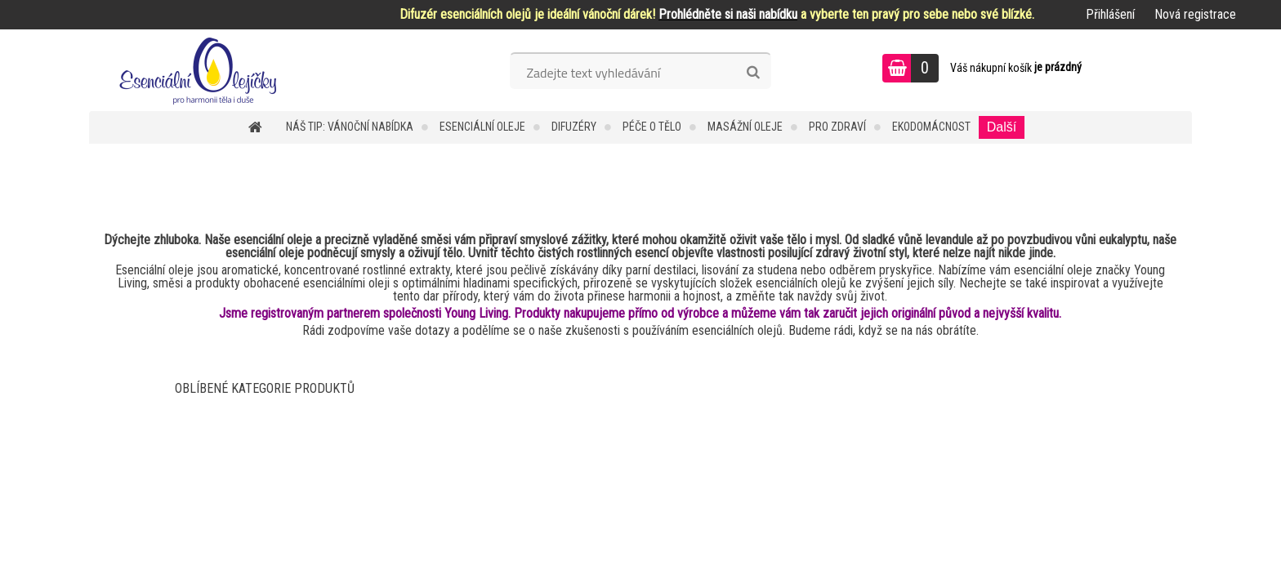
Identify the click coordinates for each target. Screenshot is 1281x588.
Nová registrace (1195, 14)
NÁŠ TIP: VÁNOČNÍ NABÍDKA (349, 126)
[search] (753, 72)
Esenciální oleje (482, 126)
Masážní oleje (745, 126)
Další (1001, 127)
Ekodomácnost (931, 126)
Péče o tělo (652, 126)
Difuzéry (573, 126)
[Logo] (201, 70)
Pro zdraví (837, 126)
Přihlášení (1110, 14)
